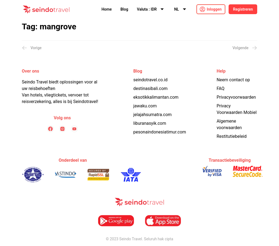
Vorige (32, 48)
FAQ (221, 88)
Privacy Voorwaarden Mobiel (237, 109)
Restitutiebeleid (232, 136)
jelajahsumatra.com (152, 114)
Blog (124, 9)
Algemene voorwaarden (229, 124)
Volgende (244, 48)
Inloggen (214, 9)
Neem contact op (233, 79)
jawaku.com (145, 105)
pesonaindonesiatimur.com (159, 132)
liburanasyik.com (149, 123)
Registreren (243, 9)
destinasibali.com (150, 88)
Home (106, 9)
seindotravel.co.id (150, 79)
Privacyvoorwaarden (236, 97)
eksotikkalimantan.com (155, 97)
